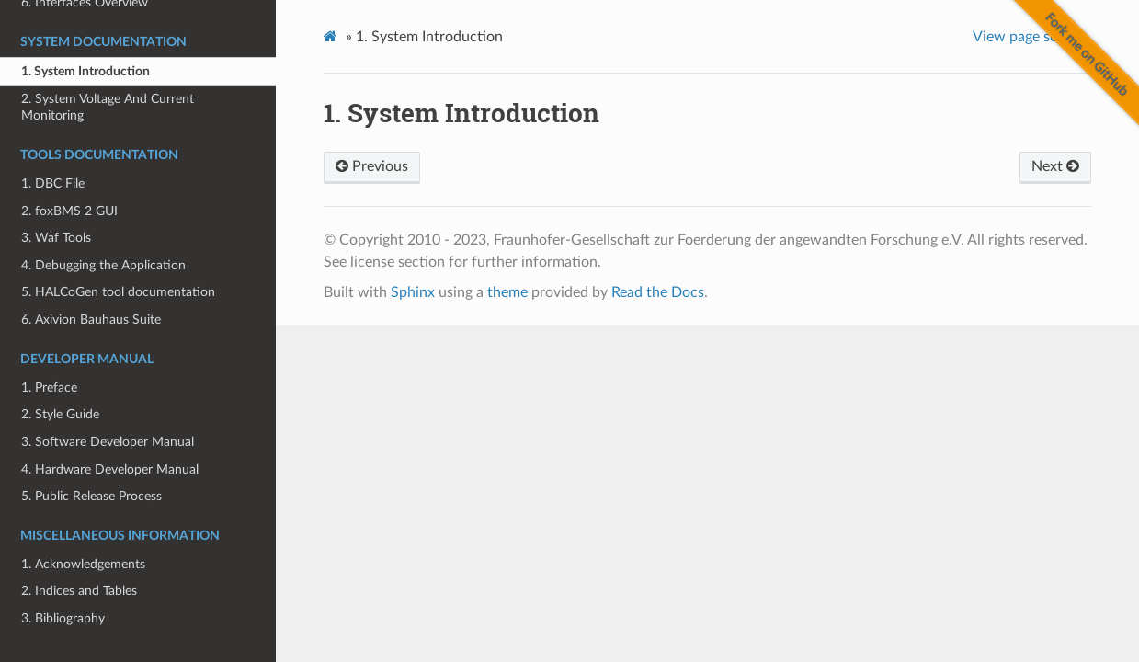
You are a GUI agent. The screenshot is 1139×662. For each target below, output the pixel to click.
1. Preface (49, 387)
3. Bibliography (63, 618)
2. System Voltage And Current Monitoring (107, 107)
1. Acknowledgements (83, 564)
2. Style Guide (60, 414)
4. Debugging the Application (103, 265)
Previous (372, 166)
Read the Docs (657, 292)
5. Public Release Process (91, 496)
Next (1055, 166)
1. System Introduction (85, 71)
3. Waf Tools (56, 238)
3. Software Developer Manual (107, 442)
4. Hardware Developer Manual (110, 469)
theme (507, 292)
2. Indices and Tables (79, 591)
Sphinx (413, 292)
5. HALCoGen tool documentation (118, 292)
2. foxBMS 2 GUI (69, 211)
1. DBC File (53, 183)
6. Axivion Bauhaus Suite (91, 319)
